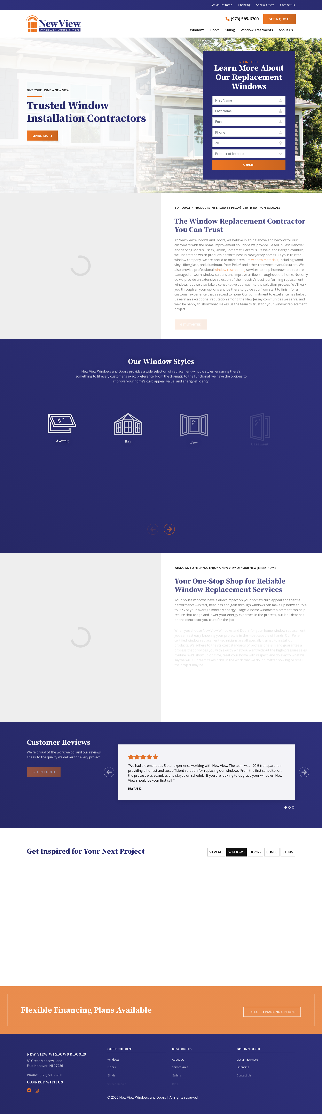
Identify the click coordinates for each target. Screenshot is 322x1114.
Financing (244, 5)
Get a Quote (279, 19)
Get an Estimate (221, 5)
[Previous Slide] (105, 772)
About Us (286, 30)
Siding (230, 30)
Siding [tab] (287, 852)
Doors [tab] (255, 852)
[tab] (282, 807)
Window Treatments (257, 30)
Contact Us (287, 5)
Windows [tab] (236, 852)
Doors (215, 30)
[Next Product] (169, 529)
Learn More (42, 135)
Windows (197, 30)
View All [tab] (216, 852)
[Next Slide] (301, 772)
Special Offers (265, 5)
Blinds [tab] (271, 852)
